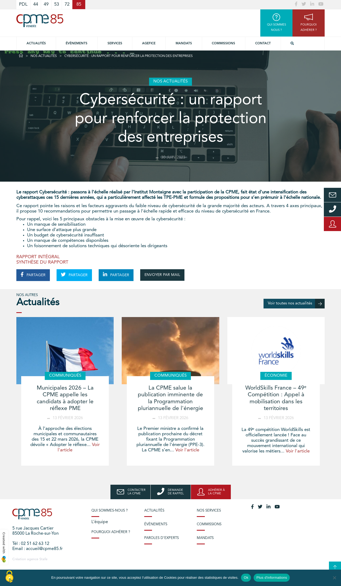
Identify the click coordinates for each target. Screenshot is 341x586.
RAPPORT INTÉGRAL (38, 257)
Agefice (148, 43)
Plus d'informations (271, 578)
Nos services (209, 510)
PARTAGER (33, 274)
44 (35, 4)
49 (46, 4)
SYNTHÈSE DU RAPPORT (42, 262)
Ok (246, 578)
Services (115, 43)
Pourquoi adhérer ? (110, 532)
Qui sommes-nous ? (109, 510)
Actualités (36, 43)
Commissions (223, 43)
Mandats (184, 43)
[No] (334, 577)
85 (78, 4)
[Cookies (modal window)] (9, 577)
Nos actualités (44, 56)
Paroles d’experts (161, 538)
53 (56, 4)
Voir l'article (187, 450)
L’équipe (99, 522)
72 (67, 4)
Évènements (76, 43)
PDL (23, 4)
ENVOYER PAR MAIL (162, 275)
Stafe (43, 559)
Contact (263, 43)
